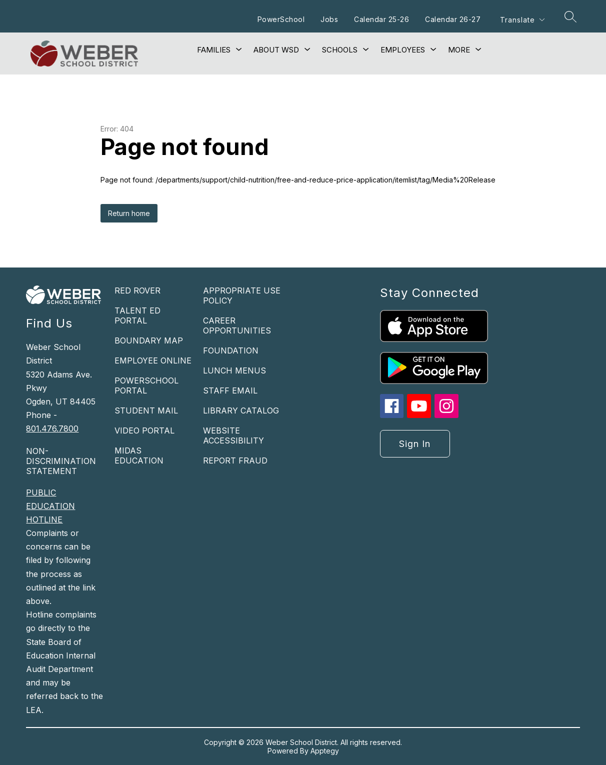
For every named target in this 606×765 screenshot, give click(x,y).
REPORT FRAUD (235, 461)
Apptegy (324, 750)
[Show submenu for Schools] (340, 50)
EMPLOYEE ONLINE (153, 361)
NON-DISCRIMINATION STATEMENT (61, 461)
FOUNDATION (230, 351)
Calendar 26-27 (452, 19)
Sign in (414, 443)
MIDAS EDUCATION (139, 456)
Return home (129, 213)
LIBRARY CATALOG (241, 411)
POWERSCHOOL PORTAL (146, 386)
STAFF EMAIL (230, 391)
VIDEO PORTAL (144, 431)
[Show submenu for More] (459, 50)
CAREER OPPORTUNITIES (237, 326)
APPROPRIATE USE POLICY (241, 296)
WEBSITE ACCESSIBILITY (233, 436)
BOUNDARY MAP (148, 341)
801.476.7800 (52, 429)
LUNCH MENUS (234, 371)
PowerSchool (281, 19)
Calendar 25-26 (381, 19)
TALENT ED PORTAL (137, 316)
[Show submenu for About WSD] (276, 50)
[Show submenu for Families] (213, 50)
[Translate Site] (522, 20)
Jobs (329, 19)
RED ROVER (137, 291)
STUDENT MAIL (146, 411)
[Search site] (570, 16)
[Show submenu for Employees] (402, 50)
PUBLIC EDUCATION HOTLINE (50, 506)
